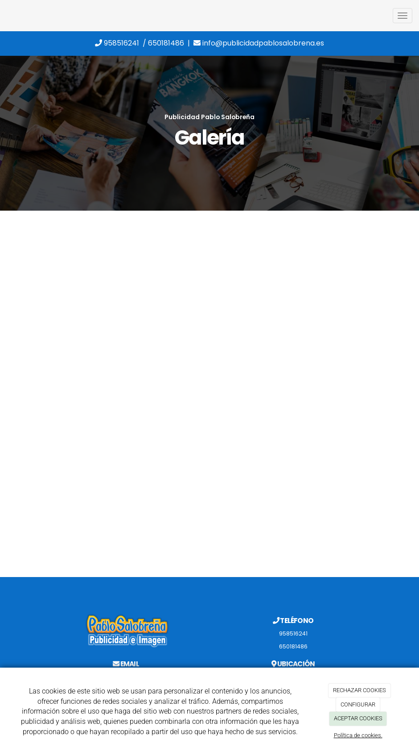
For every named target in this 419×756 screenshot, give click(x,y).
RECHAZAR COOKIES (359, 690)
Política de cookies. (358, 735)
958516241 (117, 43)
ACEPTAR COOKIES (358, 718)
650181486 (166, 43)
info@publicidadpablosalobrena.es (258, 43)
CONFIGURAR (358, 704)
